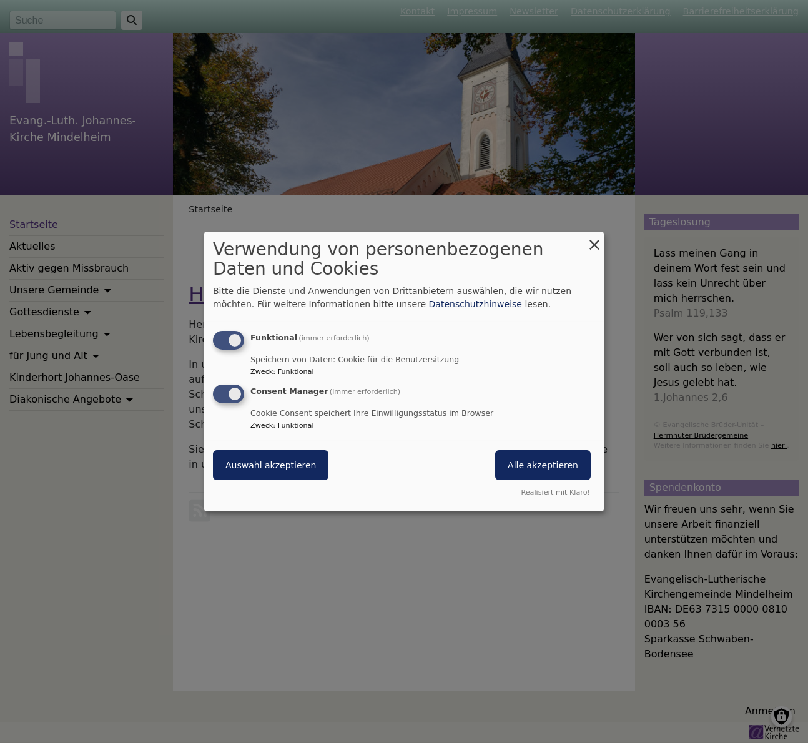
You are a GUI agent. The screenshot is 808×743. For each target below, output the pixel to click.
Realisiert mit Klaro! (555, 492)
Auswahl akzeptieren (270, 465)
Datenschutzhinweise (475, 304)
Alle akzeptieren (543, 465)
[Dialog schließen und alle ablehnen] (594, 239)
